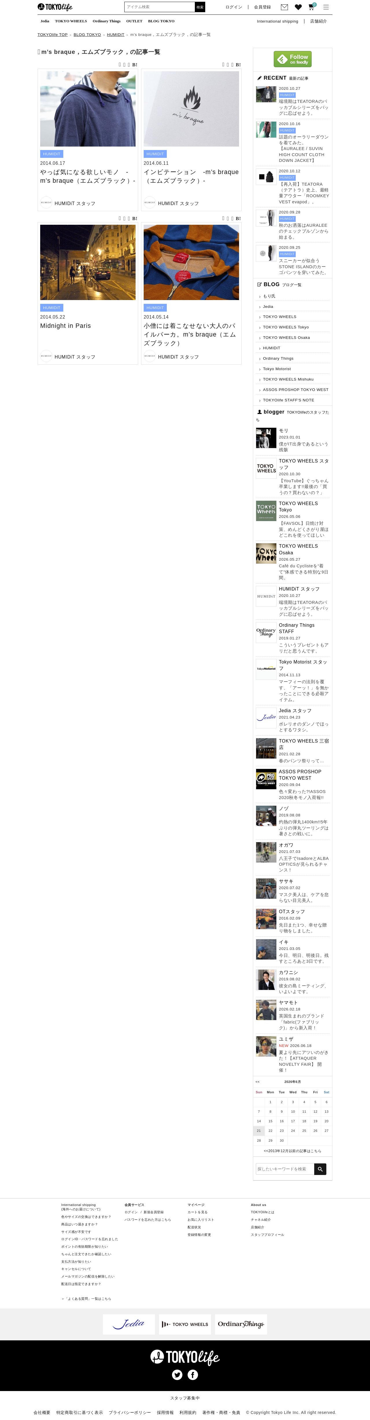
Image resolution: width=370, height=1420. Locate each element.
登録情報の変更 (199, 1234)
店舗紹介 (257, 1227)
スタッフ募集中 (185, 1398)
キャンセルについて (76, 1269)
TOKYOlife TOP (53, 34)
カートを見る (198, 1212)
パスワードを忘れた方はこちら (148, 1219)
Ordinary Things (278, 358)
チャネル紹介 (261, 1219)
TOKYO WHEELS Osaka (286, 337)
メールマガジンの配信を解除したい (88, 1276)
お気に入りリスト (201, 1219)
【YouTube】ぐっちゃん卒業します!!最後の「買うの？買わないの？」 (304, 486)
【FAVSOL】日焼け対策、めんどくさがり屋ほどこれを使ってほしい (304, 529)
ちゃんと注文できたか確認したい (86, 1254)
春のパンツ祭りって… (301, 761)
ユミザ (286, 1039)
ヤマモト (288, 1002)
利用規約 (188, 1412)
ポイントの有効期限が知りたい (84, 1246)
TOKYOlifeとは (263, 1212)
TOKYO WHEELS (280, 317)
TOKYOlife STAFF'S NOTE (288, 400)
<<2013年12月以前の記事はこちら (292, 1151)
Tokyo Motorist (277, 369)
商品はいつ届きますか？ (79, 1224)
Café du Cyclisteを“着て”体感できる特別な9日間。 (304, 572)
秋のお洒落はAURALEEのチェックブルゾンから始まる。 (304, 231)
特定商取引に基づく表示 (79, 1412)
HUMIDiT (115, 34)
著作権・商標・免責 (221, 1412)
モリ (284, 430)
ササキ (286, 881)
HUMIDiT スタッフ (75, 203)
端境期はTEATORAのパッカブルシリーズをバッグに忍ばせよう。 (304, 107)
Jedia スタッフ (295, 710)
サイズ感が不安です (76, 1231)
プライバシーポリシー (130, 1412)
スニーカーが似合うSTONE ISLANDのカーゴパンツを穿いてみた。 (304, 266)
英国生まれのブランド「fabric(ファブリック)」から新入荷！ (301, 1022)
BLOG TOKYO (87, 34)
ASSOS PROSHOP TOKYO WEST (296, 390)
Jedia (268, 306)
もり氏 (269, 296)
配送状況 (194, 1227)
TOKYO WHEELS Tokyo (286, 327)
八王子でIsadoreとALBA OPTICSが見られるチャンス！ (304, 864)
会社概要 (42, 1412)
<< (258, 1081)
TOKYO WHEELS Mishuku (288, 379)
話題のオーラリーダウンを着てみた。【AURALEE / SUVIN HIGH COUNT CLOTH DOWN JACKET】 (304, 149)
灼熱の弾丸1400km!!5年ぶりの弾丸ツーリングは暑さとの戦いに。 (304, 828)
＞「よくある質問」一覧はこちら (86, 1298)
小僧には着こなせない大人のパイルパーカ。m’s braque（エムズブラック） (190, 334)
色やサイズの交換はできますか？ (86, 1216)
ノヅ (284, 808)
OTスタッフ (292, 911)
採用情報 (165, 1412)
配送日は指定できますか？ (81, 1284)
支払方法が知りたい (76, 1261)
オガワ (286, 845)
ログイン (131, 1212)
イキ (284, 942)
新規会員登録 (154, 1212)
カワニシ (288, 972)
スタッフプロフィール (267, 1234)
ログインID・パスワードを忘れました (89, 1239)
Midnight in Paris (65, 325)
